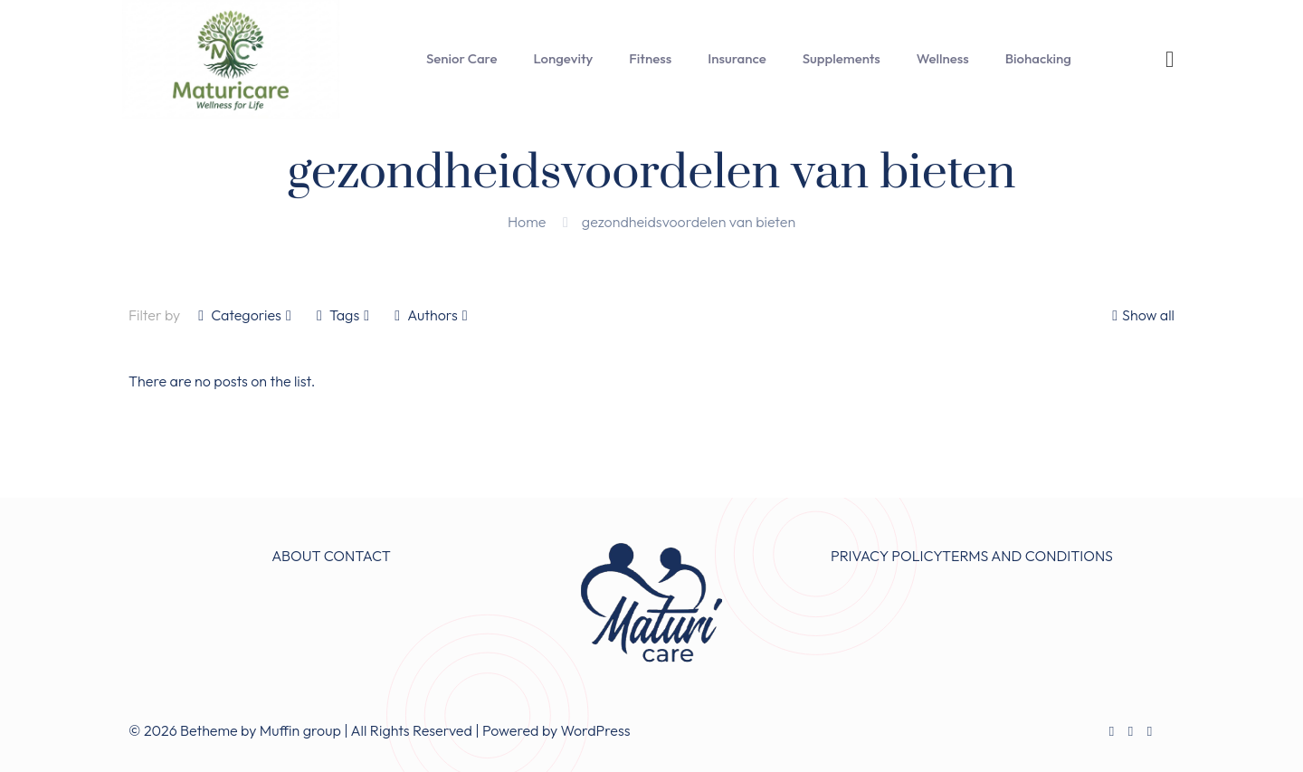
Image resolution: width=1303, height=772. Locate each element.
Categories (245, 315)
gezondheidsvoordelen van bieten (688, 222)
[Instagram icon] (1149, 730)
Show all (1141, 315)
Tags (343, 315)
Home (527, 222)
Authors (430, 315)
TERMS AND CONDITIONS (1027, 556)
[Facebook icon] (1111, 730)
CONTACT (357, 556)
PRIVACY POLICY (886, 556)
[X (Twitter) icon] (1130, 730)
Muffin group (300, 730)
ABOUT (295, 556)
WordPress (596, 730)
